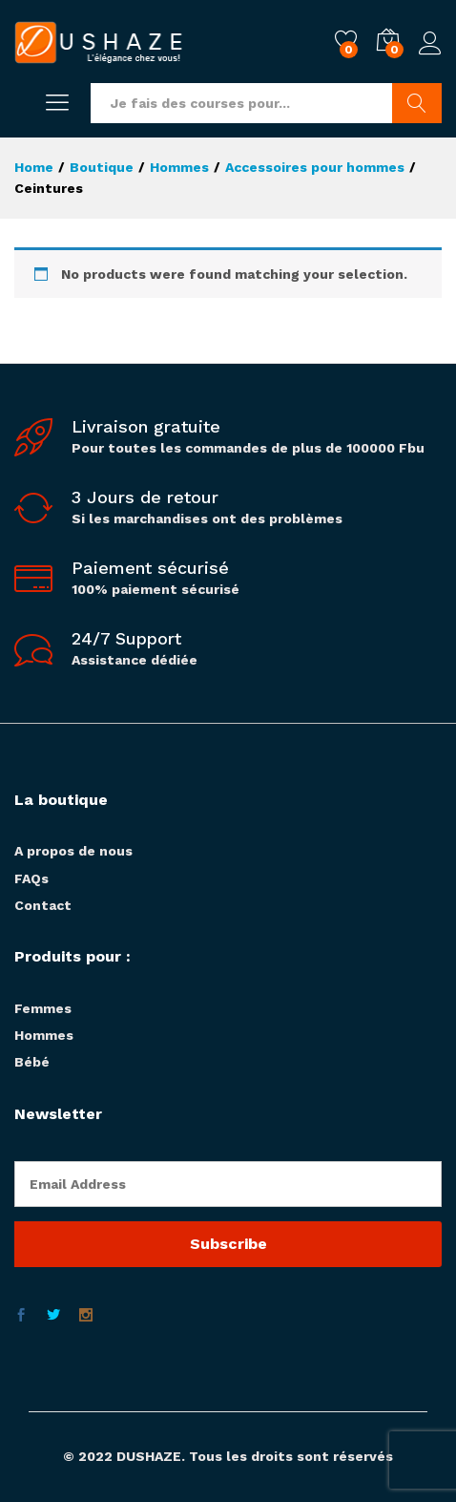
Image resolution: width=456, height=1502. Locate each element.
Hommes (43, 1035)
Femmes (43, 1008)
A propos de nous (73, 850)
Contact (43, 905)
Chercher (417, 103)
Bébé (32, 1061)
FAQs (31, 878)
